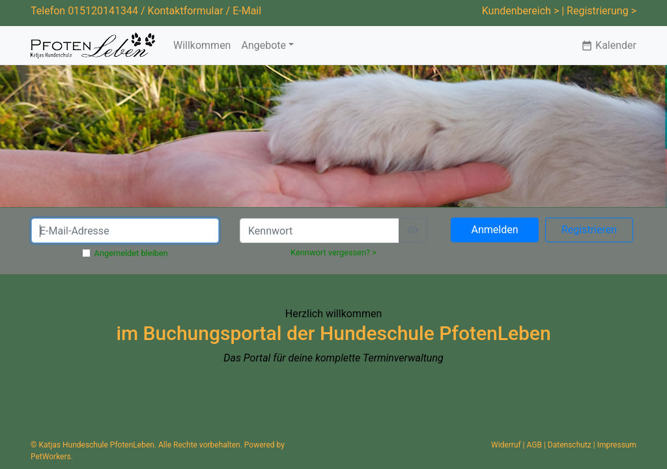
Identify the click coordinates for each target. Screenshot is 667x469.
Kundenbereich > (521, 11)
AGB (534, 444)
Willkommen (202, 45)
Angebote (263, 45)
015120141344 (103, 11)
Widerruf (506, 444)
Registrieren (589, 229)
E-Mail (247, 11)
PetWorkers (51, 456)
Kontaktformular (185, 11)
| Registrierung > (598, 11)
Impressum (616, 444)
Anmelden (494, 229)
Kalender (608, 45)
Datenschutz (569, 444)
